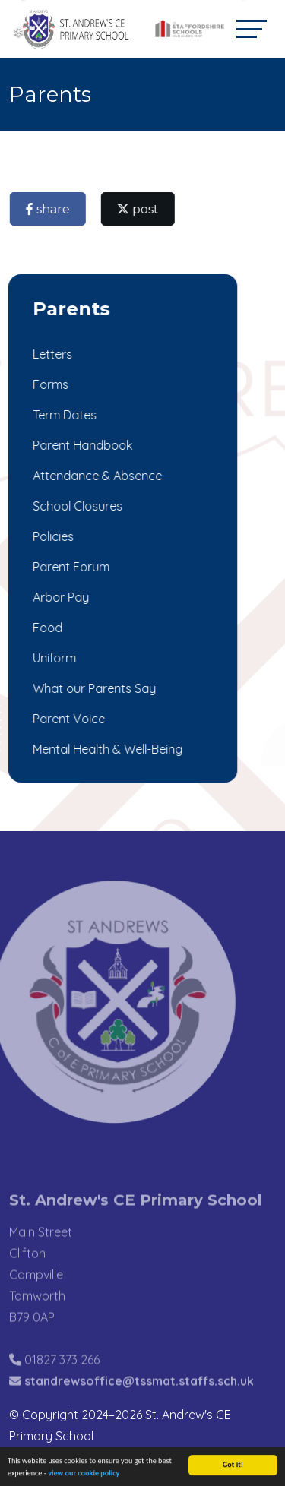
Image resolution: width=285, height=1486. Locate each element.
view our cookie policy (83, 1474)
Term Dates (63, 414)
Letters (51, 354)
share (49, 209)
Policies (51, 536)
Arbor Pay (59, 597)
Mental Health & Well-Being (106, 749)
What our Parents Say (92, 688)
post (139, 209)
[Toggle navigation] (251, 28)
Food (46, 627)
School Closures (76, 506)
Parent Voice (67, 718)
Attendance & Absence (95, 475)
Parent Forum (69, 566)
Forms (49, 384)
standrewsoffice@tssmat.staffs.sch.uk (139, 1395)
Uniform (52, 658)
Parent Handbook (81, 445)
